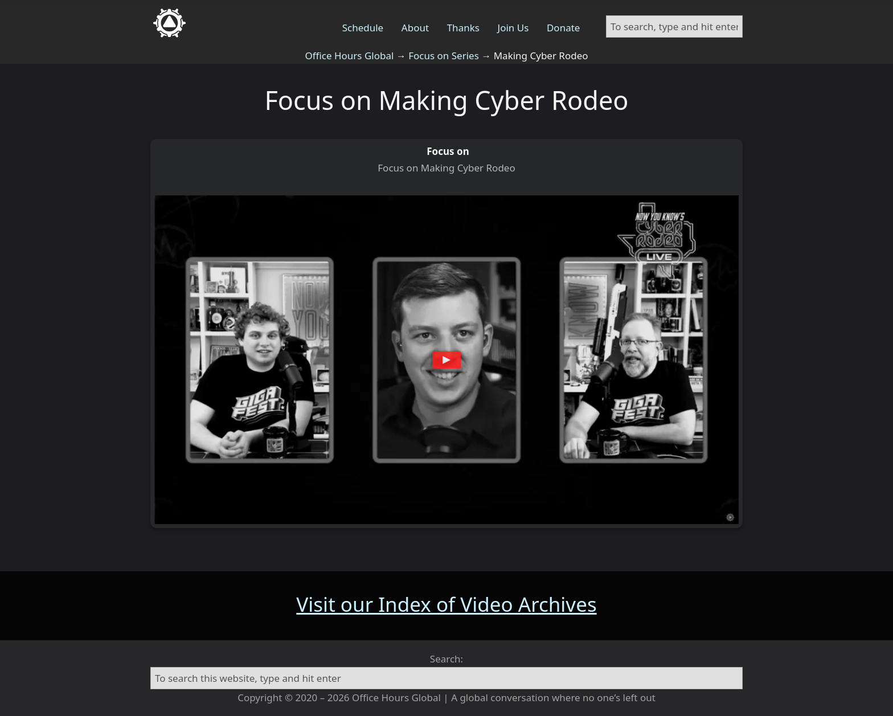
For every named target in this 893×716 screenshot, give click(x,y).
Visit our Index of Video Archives (446, 604)
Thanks (463, 27)
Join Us (513, 27)
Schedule (363, 27)
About (415, 27)
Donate (563, 27)
